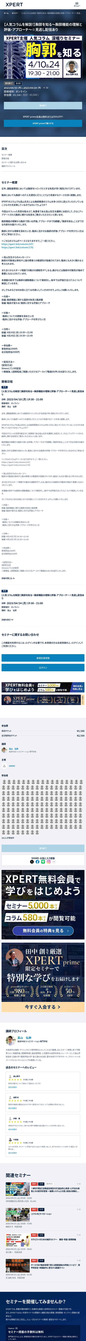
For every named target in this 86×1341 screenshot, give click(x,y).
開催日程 (5, 158)
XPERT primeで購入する (43, 123)
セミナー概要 (7, 154)
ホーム (6, 13)
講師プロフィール (8, 166)
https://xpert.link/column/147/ (17, 244)
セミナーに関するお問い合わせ (14, 162)
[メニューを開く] (77, 4)
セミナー (15, 13)
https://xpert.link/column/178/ (17, 247)
